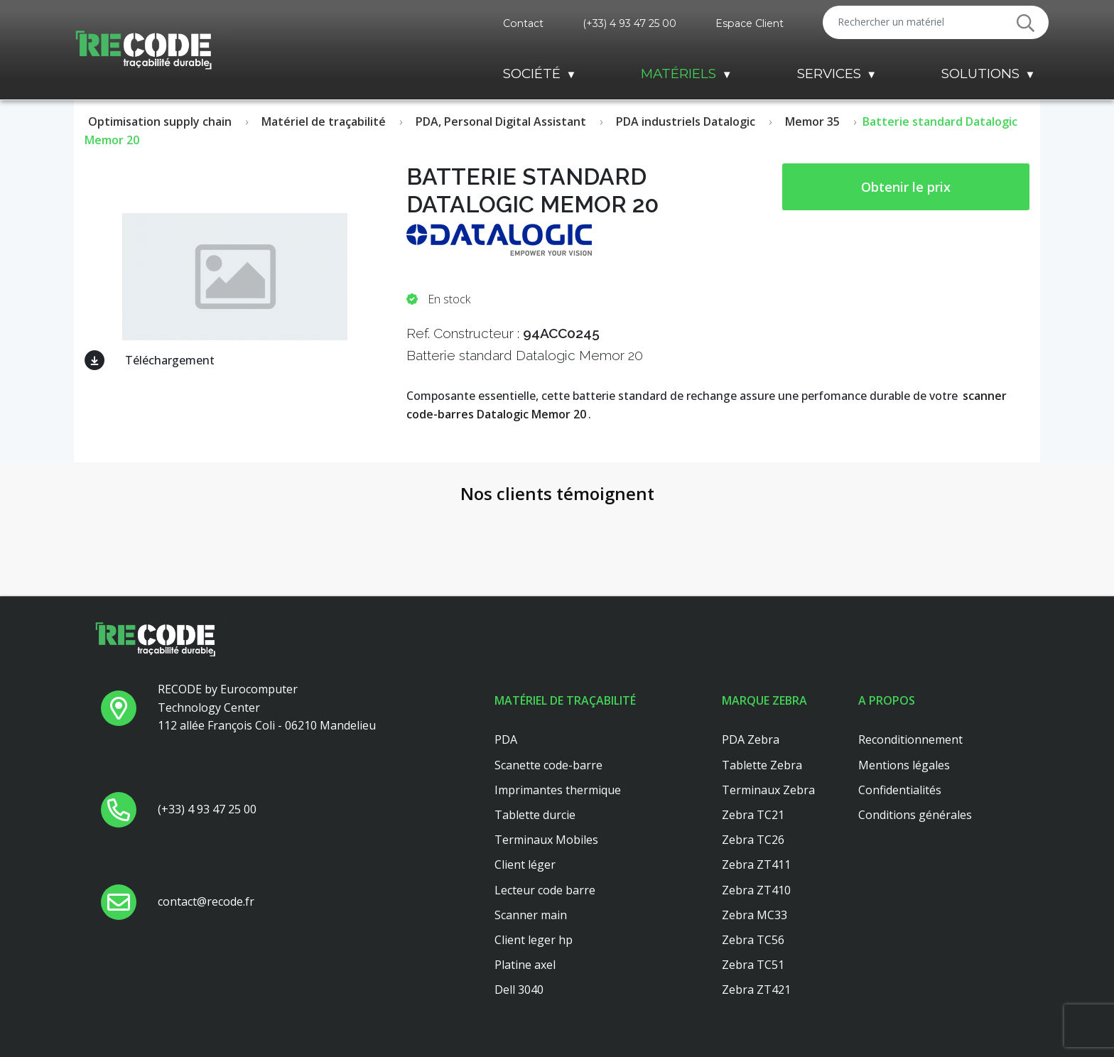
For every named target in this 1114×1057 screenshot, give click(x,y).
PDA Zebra (750, 739)
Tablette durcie (534, 815)
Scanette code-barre (548, 765)
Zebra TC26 (753, 839)
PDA (505, 739)
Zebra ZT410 (756, 890)
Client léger (525, 864)
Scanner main (530, 915)
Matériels (678, 73)
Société (532, 73)
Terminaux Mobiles (546, 839)
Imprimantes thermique (557, 790)
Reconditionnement (910, 739)
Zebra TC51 (753, 964)
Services (829, 73)
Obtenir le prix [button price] (906, 186)
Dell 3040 (519, 989)
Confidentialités (899, 790)
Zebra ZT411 (756, 864)
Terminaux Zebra (768, 790)
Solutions (980, 73)
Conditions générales (915, 815)
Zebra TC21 (753, 815)
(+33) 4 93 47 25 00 (629, 23)
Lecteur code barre (544, 890)
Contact (523, 23)
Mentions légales (904, 765)
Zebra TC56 (753, 940)
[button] (102, 576)
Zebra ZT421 (756, 989)
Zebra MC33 (754, 915)
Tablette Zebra (762, 765)
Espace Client (749, 23)
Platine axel (525, 964)
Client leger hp (533, 940)
